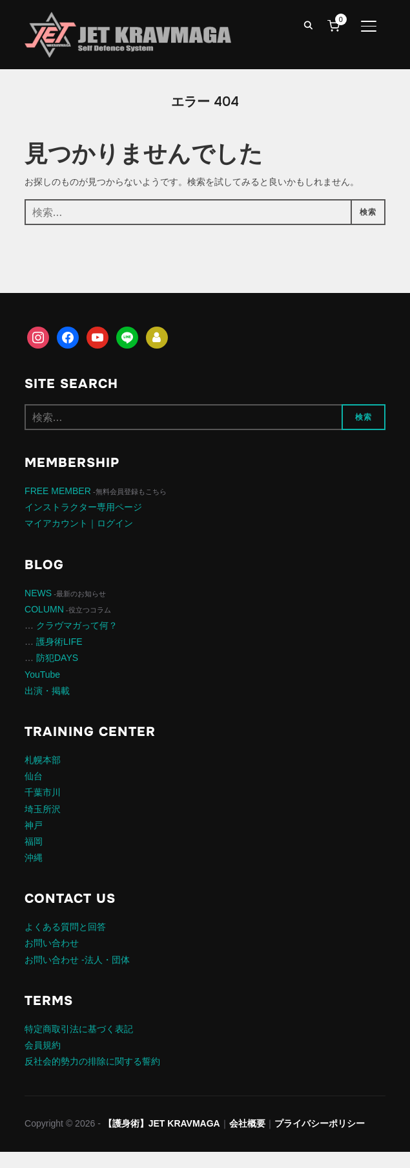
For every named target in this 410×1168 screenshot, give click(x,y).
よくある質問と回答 (65, 927)
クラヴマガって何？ (77, 625)
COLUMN (44, 609)
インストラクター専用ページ (83, 507)
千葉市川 (43, 792)
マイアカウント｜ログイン (79, 523)
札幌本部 (43, 760)
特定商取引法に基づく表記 (79, 1029)
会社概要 (247, 1123)
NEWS (38, 593)
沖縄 (34, 857)
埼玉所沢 (43, 809)
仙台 (34, 776)
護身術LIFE (59, 641)
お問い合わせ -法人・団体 (77, 960)
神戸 (34, 825)
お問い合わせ (52, 943)
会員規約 (43, 1045)
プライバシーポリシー (319, 1123)
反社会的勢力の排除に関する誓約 (92, 1061)
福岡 (34, 841)
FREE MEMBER (58, 491)
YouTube (42, 674)
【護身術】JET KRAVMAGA (161, 1123)
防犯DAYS (57, 658)
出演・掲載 (47, 691)
